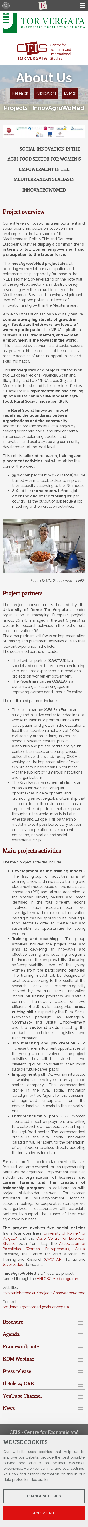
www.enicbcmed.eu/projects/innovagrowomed (44, 1293)
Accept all (44, 1513)
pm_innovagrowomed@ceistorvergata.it (37, 1307)
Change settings (44, 1496)
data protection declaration (26, 1480)
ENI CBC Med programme (59, 1279)
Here (28, 1468)
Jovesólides (13, 1264)
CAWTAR (53, 1259)
